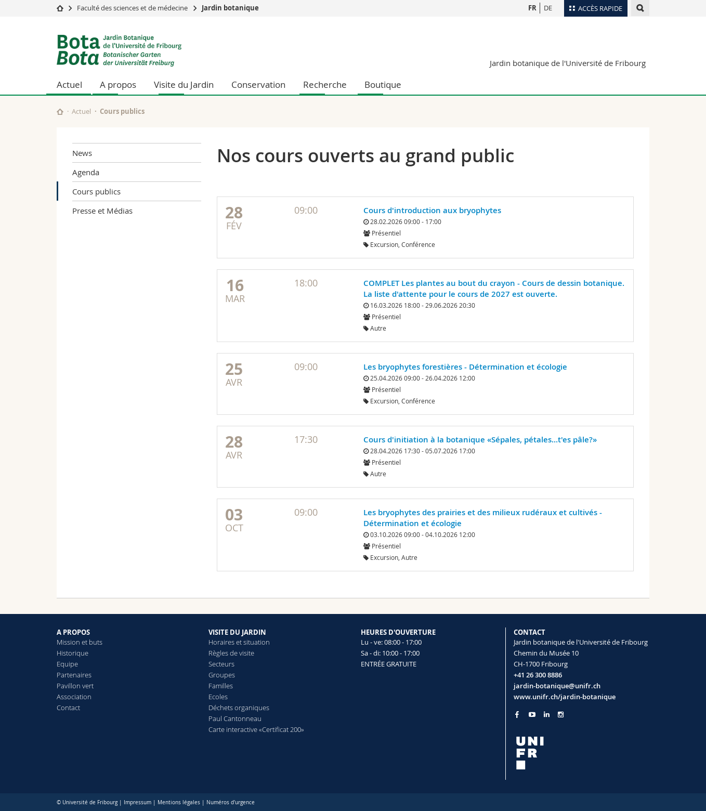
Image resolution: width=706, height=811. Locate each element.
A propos (118, 84)
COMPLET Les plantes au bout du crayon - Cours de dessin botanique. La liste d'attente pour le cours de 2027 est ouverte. (493, 288)
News (82, 153)
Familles (220, 685)
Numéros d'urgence (230, 802)
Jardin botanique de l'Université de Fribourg (568, 63)
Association (74, 696)
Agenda (85, 172)
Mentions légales (179, 802)
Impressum (137, 802)
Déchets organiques (238, 707)
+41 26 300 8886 (538, 674)
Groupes (221, 674)
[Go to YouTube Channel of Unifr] (532, 714)
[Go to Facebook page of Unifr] (517, 714)
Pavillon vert (75, 685)
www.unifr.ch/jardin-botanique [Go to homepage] (565, 696)
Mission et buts (79, 642)
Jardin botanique (230, 7)
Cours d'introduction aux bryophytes (432, 210)
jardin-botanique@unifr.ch (557, 685)
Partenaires (74, 674)
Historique (72, 653)
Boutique (382, 84)
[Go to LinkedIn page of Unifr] (547, 714)
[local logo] (582, 753)
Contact (68, 707)
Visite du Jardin (184, 84)
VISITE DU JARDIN (237, 632)
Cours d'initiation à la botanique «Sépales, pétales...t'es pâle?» (480, 439)
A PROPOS (73, 632)
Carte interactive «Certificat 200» (256, 729)
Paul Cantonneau (235, 718)
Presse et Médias (102, 210)
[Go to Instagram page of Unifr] (561, 714)
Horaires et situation (239, 642)
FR (532, 7)
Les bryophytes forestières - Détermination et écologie (465, 366)
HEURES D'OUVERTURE (398, 632)
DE (548, 7)
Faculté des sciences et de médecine (132, 7)
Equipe (67, 664)
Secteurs (221, 664)
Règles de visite (231, 653)
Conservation (258, 84)
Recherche (325, 84)
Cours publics (96, 191)
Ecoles (218, 696)
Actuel (69, 84)
